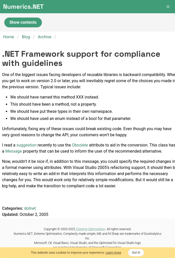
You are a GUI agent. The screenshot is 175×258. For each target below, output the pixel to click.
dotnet (30, 208)
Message (13, 151)
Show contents (23, 22)
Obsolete (80, 145)
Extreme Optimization (90, 229)
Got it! (136, 252)
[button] (168, 6)
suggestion (26, 145)
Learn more (113, 252)
